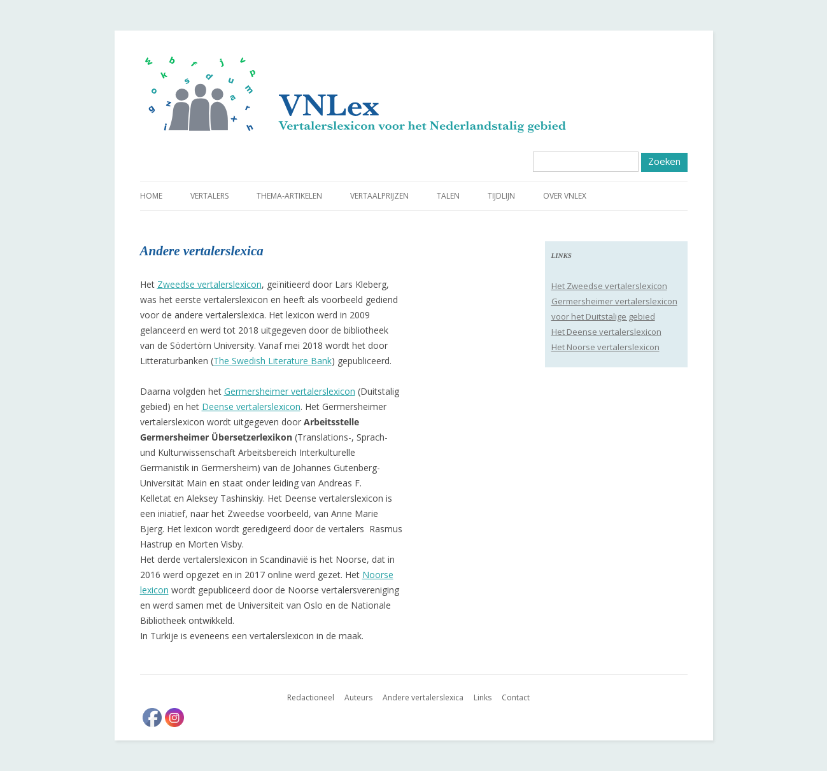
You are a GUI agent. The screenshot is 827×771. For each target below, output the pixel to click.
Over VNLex (564, 195)
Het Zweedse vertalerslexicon (609, 286)
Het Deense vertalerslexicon (606, 331)
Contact (516, 697)
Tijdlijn (501, 195)
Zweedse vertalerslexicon (209, 284)
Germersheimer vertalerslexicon (289, 391)
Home (151, 195)
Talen (448, 195)
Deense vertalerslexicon (251, 406)
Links (482, 697)
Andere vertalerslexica (423, 697)
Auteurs (358, 697)
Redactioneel (310, 697)
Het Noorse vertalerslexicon (605, 347)
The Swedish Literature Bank (272, 361)
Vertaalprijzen (379, 195)
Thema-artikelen (289, 195)
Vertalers (209, 195)
